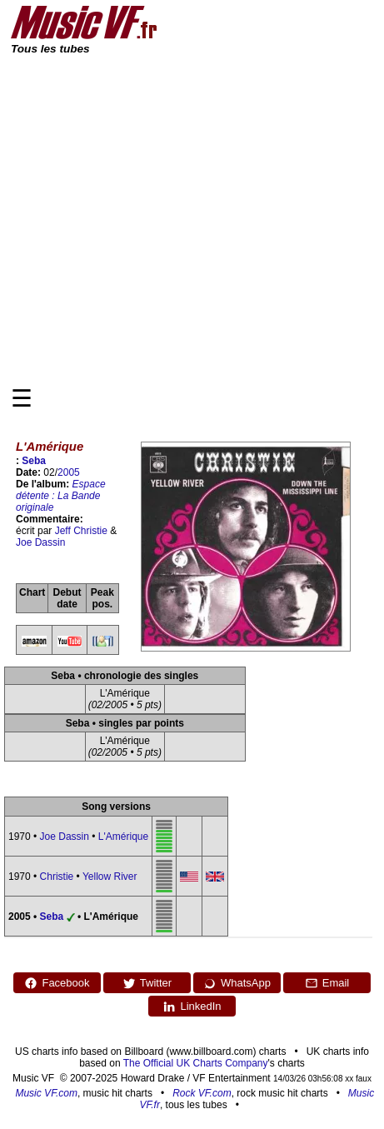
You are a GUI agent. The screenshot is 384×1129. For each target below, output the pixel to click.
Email (327, 983)
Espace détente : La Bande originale (61, 495)
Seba (34, 461)
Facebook (56, 983)
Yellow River (109, 876)
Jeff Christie (81, 531)
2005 (68, 472)
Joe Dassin (40, 542)
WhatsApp (237, 983)
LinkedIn (191, 1006)
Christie (57, 876)
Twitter (147, 983)
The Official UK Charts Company (195, 1063)
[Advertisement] (156, 219)
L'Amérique (123, 836)
